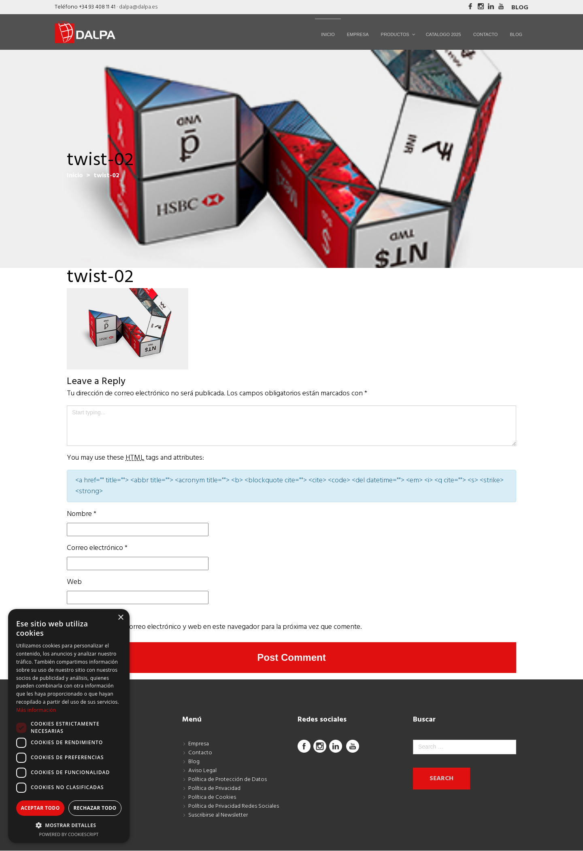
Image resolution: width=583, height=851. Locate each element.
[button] (68, 825)
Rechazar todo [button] (94, 807)
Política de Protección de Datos (227, 779)
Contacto (200, 753)
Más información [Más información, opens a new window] (36, 710)
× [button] (120, 618)
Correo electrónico (97, 548)
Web (74, 582)
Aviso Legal (202, 770)
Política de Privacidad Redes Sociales (233, 806)
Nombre (81, 514)
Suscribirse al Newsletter (218, 815)
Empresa (198, 744)
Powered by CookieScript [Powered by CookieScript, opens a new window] (69, 834)
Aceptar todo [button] (40, 807)
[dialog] (69, 726)
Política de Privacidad (214, 788)
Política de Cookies (212, 797)
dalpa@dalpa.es (138, 7)
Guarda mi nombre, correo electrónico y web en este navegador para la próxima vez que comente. (214, 627)
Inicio (75, 175)
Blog (519, 7)
